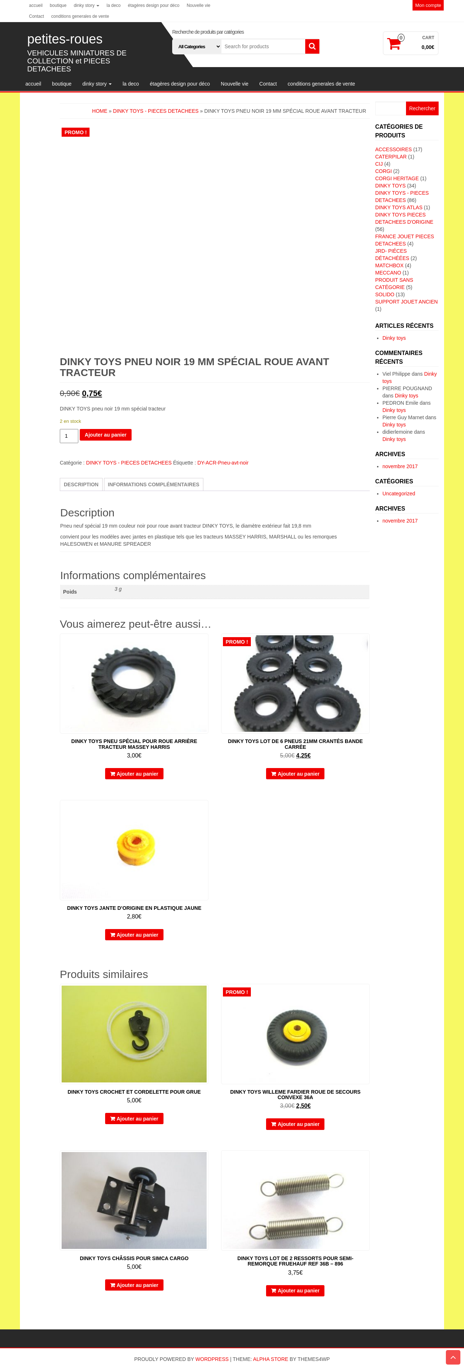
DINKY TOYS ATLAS (398, 207)
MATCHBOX (389, 265)
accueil (35, 5)
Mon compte (428, 5)
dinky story (86, 5)
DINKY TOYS (390, 186)
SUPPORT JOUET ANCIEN (406, 302)
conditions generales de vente (80, 16)
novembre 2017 (400, 466)
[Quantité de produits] (69, 436)
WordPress (212, 1359)
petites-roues (65, 39)
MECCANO (388, 273)
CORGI (383, 171)
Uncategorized (398, 493)
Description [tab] (81, 484)
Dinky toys (394, 338)
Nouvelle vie (198, 5)
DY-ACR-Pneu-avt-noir (222, 463)
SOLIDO (384, 294)
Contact (36, 16)
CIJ (379, 164)
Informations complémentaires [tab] (153, 484)
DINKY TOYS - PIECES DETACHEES (156, 111)
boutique (58, 5)
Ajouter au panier (106, 435)
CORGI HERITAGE (397, 178)
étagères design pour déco (153, 5)
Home (99, 111)
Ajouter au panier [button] (137, 774)
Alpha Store (270, 1359)
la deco (114, 5)
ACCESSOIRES (393, 149)
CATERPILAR (391, 157)
